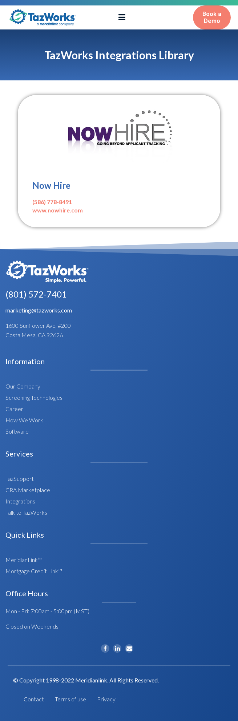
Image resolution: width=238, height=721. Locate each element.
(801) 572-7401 (36, 294)
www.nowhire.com (57, 210)
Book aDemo (211, 17)
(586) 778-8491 (52, 201)
